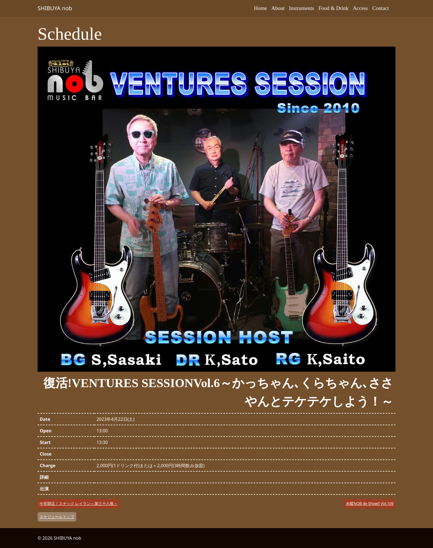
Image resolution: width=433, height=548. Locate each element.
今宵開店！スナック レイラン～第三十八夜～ (78, 503)
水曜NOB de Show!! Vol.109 (370, 503)
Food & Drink (333, 8)
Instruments (301, 8)
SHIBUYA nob (55, 8)
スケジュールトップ (56, 516)
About (278, 8)
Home (260, 8)
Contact (380, 8)
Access (360, 8)
